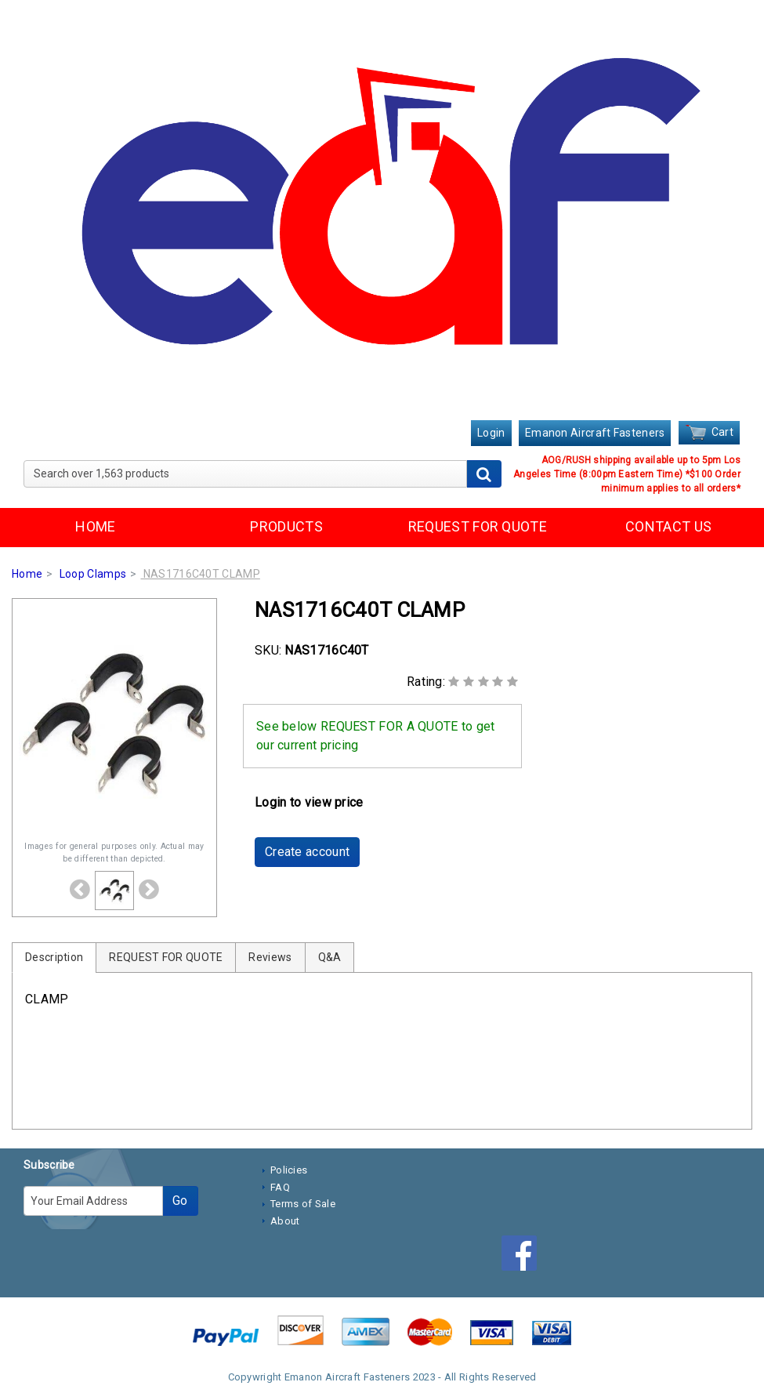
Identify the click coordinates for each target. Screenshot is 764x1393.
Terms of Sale (302, 1204)
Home (27, 574)
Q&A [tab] (330, 957)
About (285, 1221)
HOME (95, 526)
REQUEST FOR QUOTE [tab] (166, 957)
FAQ (280, 1187)
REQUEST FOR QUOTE (477, 526)
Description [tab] (54, 957)
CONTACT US (668, 526)
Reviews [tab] (269, 957)
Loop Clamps (93, 574)
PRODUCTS (286, 526)
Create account (307, 851)
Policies (288, 1170)
